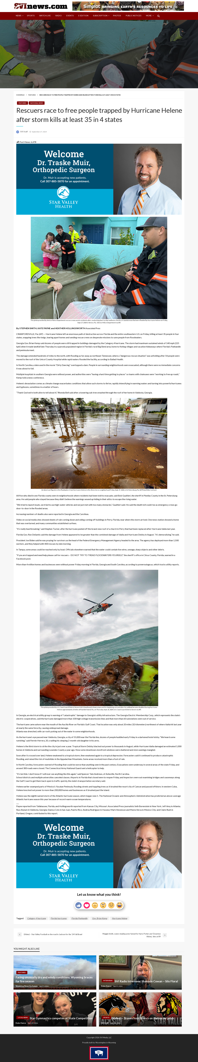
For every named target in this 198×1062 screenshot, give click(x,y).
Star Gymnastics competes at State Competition (61, 1018)
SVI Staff (24, 132)
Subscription (100, 15)
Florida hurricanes (59, 918)
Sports (31, 15)
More (149, 15)
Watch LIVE (45, 15)
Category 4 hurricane (36, 918)
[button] (158, 16)
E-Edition (83, 15)
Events (70, 15)
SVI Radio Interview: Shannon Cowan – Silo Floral (146, 981)
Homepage (20, 95)
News (18, 15)
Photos (117, 15)
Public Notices (133, 15)
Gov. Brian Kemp (99, 918)
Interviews (108, 980)
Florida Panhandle (80, 918)
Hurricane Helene (119, 918)
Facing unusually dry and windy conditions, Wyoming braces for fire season (54, 979)
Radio (58, 15)
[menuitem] (19, 16)
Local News (23, 1017)
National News (36, 103)
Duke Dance (106, 986)
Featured (32, 95)
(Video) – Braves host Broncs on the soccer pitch (142, 1018)
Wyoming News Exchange (27, 986)
